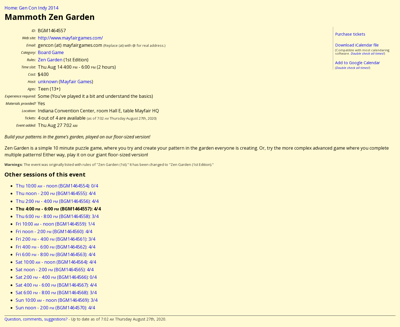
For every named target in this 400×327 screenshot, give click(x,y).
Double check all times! (367, 53)
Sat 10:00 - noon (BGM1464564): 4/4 (56, 262)
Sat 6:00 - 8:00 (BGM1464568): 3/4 (56, 292)
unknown (48, 81)
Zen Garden (50, 60)
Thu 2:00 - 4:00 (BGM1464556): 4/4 (57, 201)
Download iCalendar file (357, 45)
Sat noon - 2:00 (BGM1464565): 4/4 (54, 269)
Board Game (51, 52)
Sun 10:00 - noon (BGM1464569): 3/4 (56, 300)
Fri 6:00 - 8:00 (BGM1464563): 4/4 (55, 254)
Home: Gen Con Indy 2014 (31, 8)
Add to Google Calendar (357, 62)
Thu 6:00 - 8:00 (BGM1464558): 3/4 (57, 216)
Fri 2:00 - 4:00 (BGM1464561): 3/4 (55, 239)
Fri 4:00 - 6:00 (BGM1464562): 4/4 (55, 247)
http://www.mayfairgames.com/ (70, 38)
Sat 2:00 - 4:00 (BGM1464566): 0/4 (56, 277)
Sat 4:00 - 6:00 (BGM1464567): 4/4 (56, 285)
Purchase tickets (350, 34)
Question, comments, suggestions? (35, 319)
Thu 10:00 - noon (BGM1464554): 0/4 (57, 186)
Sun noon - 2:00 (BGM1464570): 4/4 (55, 308)
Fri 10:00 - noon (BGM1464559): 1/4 (55, 224)
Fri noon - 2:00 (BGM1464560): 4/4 (54, 231)
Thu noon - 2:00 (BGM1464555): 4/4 (55, 193)
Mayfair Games (76, 81)
